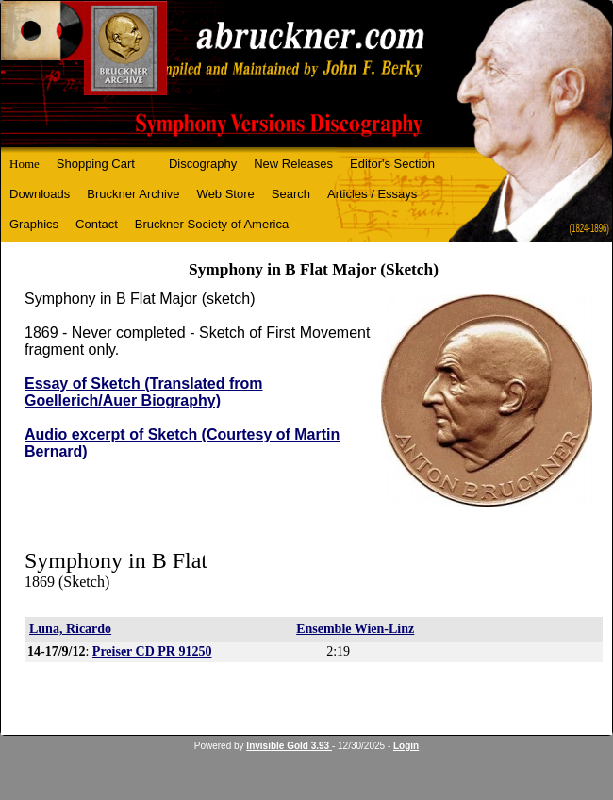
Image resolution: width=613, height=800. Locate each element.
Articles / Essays (372, 194)
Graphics (33, 224)
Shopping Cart (96, 164)
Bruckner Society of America (212, 224)
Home (24, 164)
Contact (96, 224)
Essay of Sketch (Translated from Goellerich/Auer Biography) (144, 391)
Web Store (226, 194)
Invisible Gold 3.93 (289, 746)
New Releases (293, 164)
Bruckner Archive (133, 194)
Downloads (39, 194)
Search (291, 194)
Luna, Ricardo (70, 629)
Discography (203, 164)
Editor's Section (392, 164)
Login (406, 746)
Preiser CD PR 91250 (152, 651)
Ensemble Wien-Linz (355, 629)
